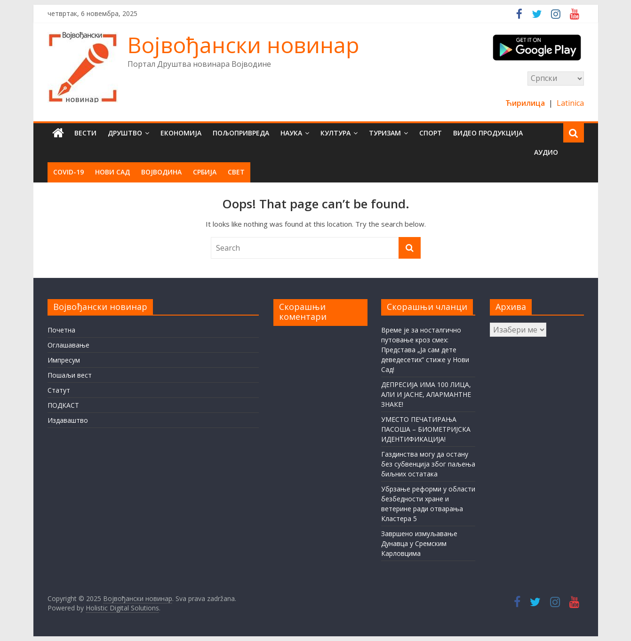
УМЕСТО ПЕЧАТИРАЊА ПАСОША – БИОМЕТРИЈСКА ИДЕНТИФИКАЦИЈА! (426, 429)
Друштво (125, 132)
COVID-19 (68, 171)
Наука (291, 132)
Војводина (161, 171)
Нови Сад (112, 171)
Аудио (546, 152)
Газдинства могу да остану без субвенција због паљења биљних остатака (428, 464)
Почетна (61, 329)
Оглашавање (68, 344)
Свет (236, 171)
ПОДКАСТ (63, 405)
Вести (85, 132)
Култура (335, 132)
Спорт (430, 132)
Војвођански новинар (243, 44)
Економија (180, 132)
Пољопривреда (241, 132)
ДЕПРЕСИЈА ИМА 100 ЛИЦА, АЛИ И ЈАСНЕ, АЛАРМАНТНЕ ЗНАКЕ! (426, 394)
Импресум (64, 360)
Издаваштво (68, 420)
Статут (59, 390)
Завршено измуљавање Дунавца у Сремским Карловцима (419, 543)
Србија (204, 171)
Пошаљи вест (70, 375)
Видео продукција (488, 132)
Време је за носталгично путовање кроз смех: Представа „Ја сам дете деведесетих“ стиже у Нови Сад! (425, 349)
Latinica (570, 103)
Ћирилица (526, 103)
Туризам (385, 132)
